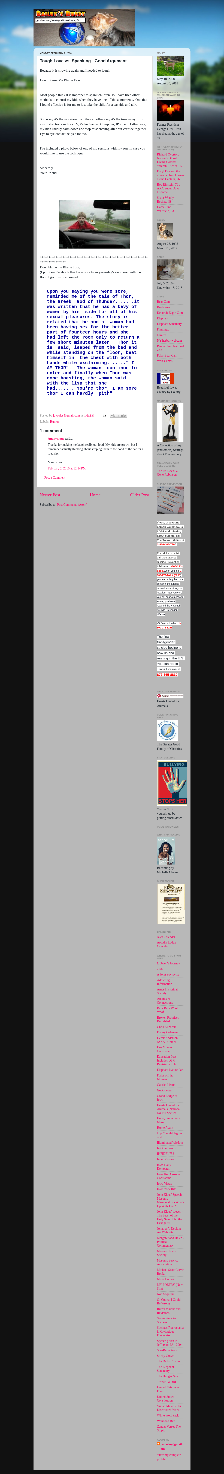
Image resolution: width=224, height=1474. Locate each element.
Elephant (162, 318)
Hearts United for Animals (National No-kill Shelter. (168, 1108)
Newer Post (50, 520)
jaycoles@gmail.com (172, 1446)
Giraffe (161, 335)
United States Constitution (165, 1398)
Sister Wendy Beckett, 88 (165, 199)
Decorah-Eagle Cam (170, 313)
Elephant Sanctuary (169, 324)
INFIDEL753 (165, 1153)
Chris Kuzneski (167, 1027)
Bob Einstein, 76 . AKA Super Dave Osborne (168, 188)
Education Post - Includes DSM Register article (167, 1060)
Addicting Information (164, 982)
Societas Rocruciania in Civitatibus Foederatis (170, 1331)
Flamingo (163, 329)
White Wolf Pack (168, 1415)
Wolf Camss (164, 361)
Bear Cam (163, 301)
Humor (54, 447)
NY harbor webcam (169, 340)
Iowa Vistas (164, 1183)
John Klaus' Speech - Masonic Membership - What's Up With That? (170, 1200)
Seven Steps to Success (166, 1320)
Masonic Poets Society (166, 1253)
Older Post (139, 520)
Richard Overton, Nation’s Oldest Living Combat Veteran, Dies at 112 (170, 160)
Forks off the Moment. (165, 1077)
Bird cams (163, 307)
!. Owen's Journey (168, 963)
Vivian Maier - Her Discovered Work (169, 1408)
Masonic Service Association (167, 1262)
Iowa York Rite (166, 1189)
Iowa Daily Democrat (164, 1167)
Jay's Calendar (166, 937)
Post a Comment (54, 503)
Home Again (165, 1127)
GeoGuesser (164, 1090)
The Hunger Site (167, 1376)
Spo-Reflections (167, 1350)
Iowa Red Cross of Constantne (169, 1176)
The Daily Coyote (168, 1361)
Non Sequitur (165, 1294)
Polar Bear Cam (167, 355)
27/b (160, 969)
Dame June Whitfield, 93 (165, 209)
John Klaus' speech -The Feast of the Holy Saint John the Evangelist (170, 1217)
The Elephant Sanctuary (165, 1369)
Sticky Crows (165, 1356)
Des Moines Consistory (164, 1049)
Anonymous (56, 464)
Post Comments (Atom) (72, 530)
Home (95, 520)
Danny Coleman (167, 1032)
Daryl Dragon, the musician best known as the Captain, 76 (170, 175)
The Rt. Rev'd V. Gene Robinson (167, 472)
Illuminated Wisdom (170, 1142)
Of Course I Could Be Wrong (169, 1301)
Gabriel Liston (166, 1085)
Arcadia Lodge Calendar (166, 944)
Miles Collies (165, 1279)
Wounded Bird (166, 1421)
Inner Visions (165, 1159)
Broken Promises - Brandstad (169, 1019)
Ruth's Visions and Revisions (169, 1311)
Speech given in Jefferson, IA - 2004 (169, 1342)
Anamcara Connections (165, 1000)
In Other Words (167, 1148)
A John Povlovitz (168, 974)
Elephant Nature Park (170, 1070)
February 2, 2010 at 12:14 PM (67, 494)
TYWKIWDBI (166, 1382)
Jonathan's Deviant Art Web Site (169, 1230)
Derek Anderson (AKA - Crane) (167, 1040)
